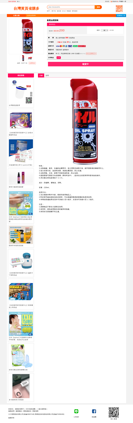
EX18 (64, 11)
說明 (47, 75)
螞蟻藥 (69, 11)
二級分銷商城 (41, 409)
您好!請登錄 (12, 1)
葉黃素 (59, 11)
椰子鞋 (54, 11)
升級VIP (60, 42)
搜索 (98, 7)
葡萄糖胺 (75, 11)
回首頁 (107, 1)
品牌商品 (32, 63)
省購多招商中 (19, 409)
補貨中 (85, 64)
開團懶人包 (121, 15)
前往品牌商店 (90, 53)
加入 (18, 1)
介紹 (41, 75)
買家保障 (35, 411)
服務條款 (19, 411)
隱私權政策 (27, 411)
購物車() (114, 1)
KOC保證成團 (30, 409)
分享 (58, 57)
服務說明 (11, 411)
